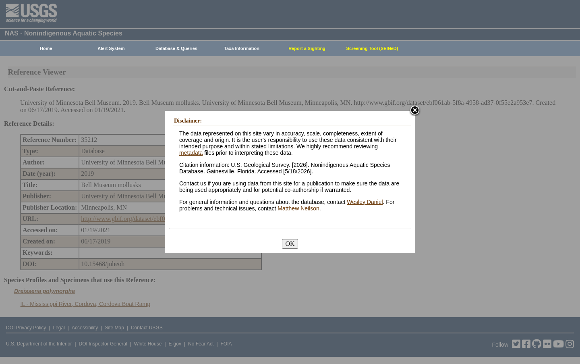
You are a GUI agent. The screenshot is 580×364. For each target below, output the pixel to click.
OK (289, 243)
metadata (191, 153)
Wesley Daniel (365, 202)
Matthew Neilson (298, 208)
